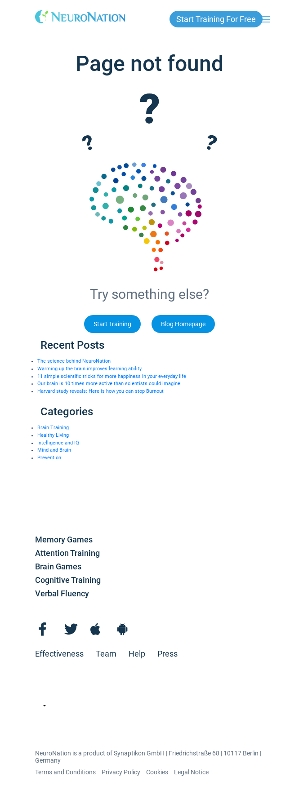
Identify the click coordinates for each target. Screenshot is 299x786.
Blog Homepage (183, 324)
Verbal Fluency (62, 593)
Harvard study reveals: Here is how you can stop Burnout (100, 391)
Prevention (49, 458)
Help (137, 653)
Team (106, 653)
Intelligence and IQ (58, 443)
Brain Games (58, 566)
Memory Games (64, 539)
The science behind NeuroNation (74, 361)
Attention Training (67, 553)
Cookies (157, 772)
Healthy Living (53, 435)
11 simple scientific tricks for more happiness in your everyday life (111, 376)
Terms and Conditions (65, 772)
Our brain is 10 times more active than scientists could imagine (108, 383)
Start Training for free (216, 19)
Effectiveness (59, 653)
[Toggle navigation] (265, 19)
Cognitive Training (68, 580)
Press (167, 653)
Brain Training (53, 428)
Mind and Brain (54, 450)
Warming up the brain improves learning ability (89, 369)
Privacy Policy (121, 772)
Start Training (112, 324)
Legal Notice (191, 772)
